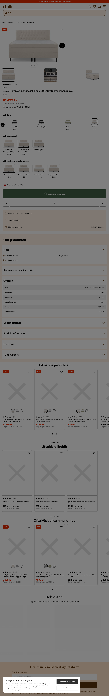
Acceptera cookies (67, 682)
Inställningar (67, 688)
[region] (41, 685)
